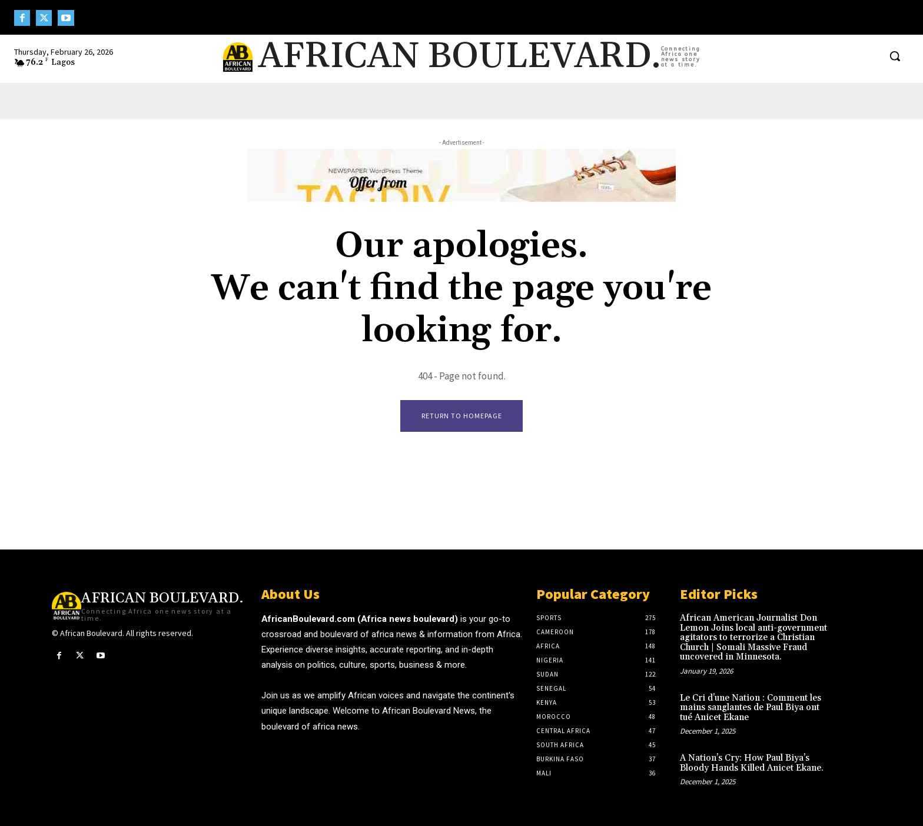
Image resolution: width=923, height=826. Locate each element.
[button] (895, 56)
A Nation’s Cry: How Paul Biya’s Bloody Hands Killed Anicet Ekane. (752, 763)
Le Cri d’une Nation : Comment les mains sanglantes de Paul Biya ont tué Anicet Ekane (750, 707)
